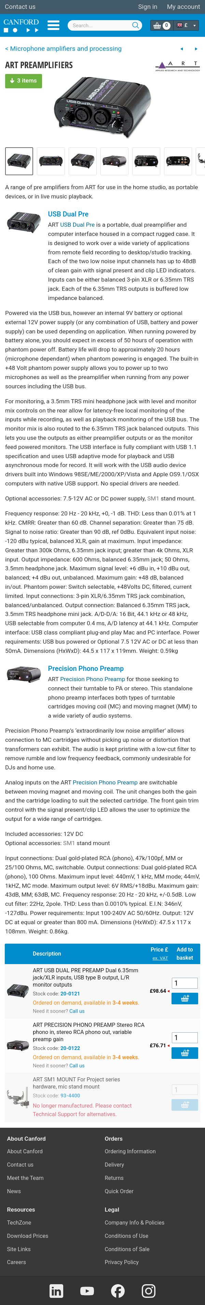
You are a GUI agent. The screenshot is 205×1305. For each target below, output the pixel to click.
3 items (23, 80)
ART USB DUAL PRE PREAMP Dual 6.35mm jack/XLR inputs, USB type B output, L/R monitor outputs (85, 977)
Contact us (20, 7)
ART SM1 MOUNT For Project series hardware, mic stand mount (76, 1083)
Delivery (114, 1164)
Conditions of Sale (127, 1249)
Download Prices (28, 1236)
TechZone (19, 1222)
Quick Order (119, 1191)
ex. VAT (160, 958)
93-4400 (70, 1096)
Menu (53, 25)
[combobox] (105, 25)
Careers (16, 1262)
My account (183, 7)
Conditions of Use (127, 1236)
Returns (114, 1178)
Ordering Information (130, 1151)
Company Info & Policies (135, 1222)
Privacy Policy (122, 1262)
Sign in (147, 7)
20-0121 (70, 994)
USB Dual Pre (68, 214)
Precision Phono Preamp (86, 668)
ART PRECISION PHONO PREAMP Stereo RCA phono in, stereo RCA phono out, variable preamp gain (89, 1032)
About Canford (25, 1151)
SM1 (153, 498)
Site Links (19, 1249)
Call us (77, 1011)
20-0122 (70, 1048)
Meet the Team (25, 1178)
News (14, 1191)
